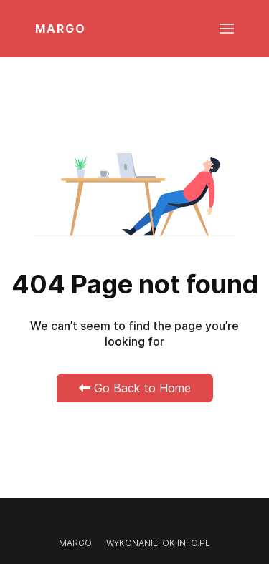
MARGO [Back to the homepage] (60, 28)
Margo (75, 543)
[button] (227, 28)
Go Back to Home (135, 388)
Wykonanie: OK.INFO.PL (158, 543)
